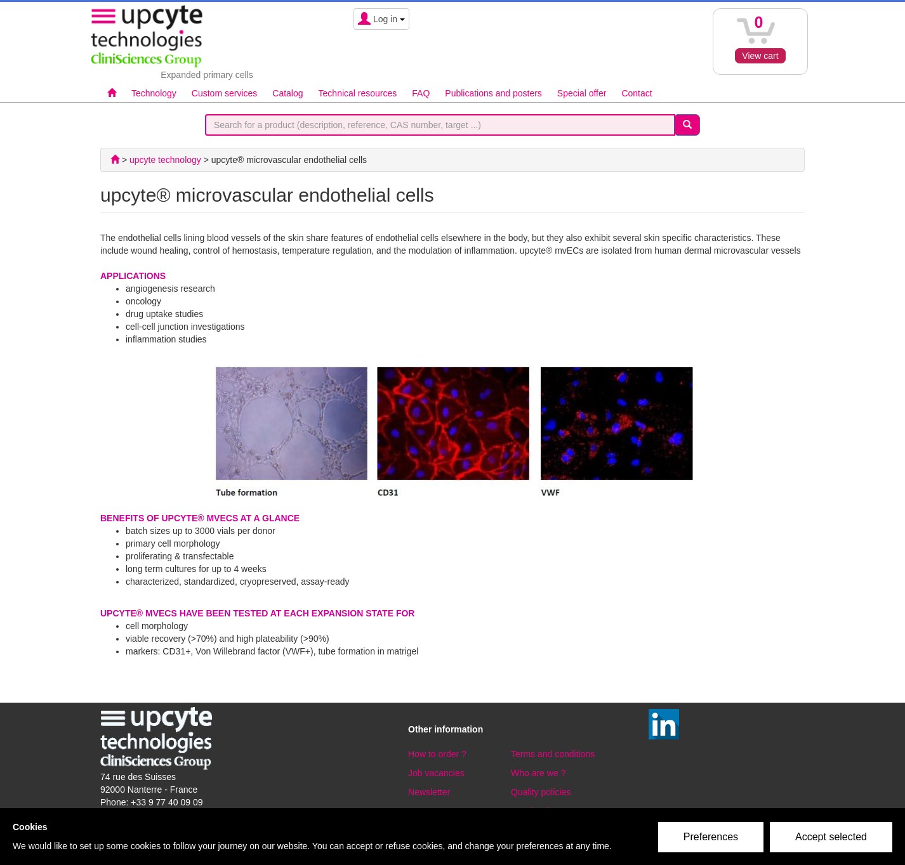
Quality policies (541, 792)
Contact (636, 93)
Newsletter (429, 792)
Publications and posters (493, 93)
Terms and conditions (553, 754)
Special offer (582, 93)
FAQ (421, 93)
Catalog (287, 93)
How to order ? (437, 754)
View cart (760, 56)
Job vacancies (436, 773)
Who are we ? (538, 773)
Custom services (224, 93)
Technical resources (358, 93)
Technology (153, 93)
